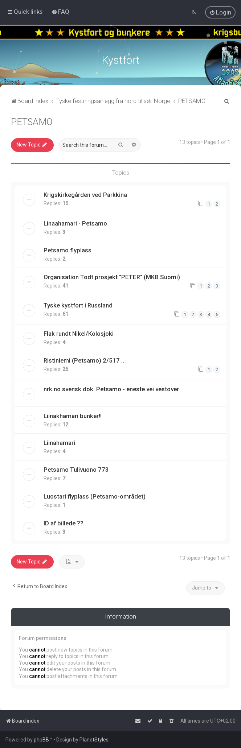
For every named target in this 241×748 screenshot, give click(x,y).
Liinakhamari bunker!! (73, 415)
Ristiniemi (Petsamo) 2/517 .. (84, 359)
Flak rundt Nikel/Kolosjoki (79, 332)
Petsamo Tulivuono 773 (76, 468)
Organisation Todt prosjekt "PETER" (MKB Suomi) (112, 276)
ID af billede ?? (63, 522)
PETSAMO (32, 121)
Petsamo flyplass (67, 249)
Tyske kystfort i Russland (78, 304)
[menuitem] (60, 11)
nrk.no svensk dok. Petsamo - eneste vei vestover (111, 388)
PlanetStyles (94, 740)
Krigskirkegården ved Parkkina (85, 194)
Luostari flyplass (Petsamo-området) (95, 495)
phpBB (41, 740)
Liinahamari (59, 442)
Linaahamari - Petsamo (75, 222)
